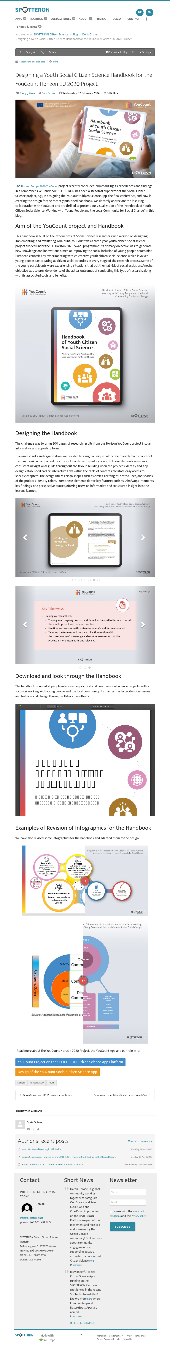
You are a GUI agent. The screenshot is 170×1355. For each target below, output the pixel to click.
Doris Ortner (52, 93)
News (34, 93)
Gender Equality (119, 1339)
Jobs (122, 1343)
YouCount (57, 186)
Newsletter (132, 1343)
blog (92, 1263)
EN (149, 12)
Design (24, 93)
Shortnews (78, 1267)
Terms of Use (147, 1339)
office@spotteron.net (33, 1220)
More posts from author (140, 1144)
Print (60, 62)
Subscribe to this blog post (34, 62)
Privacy (134, 1339)
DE (140, 12)
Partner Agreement (106, 1343)
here (90, 1301)
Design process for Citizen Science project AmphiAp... (122, 1098)
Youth (55, 1085)
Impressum (102, 1339)
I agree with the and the (128, 1218)
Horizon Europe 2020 (35, 186)
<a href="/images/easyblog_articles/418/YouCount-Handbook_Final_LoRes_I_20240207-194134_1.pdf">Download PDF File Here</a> (85, 760)
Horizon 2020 (39, 1085)
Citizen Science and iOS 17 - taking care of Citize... (45, 1098)
